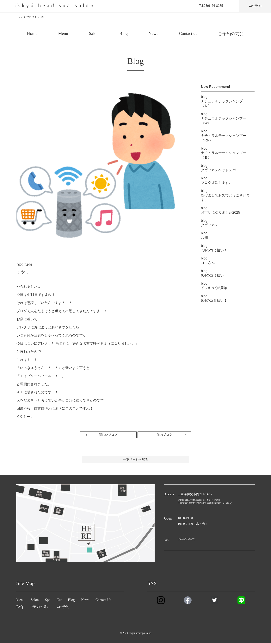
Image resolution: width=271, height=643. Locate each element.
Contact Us (103, 600)
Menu (63, 33)
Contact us (188, 33)
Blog (123, 33)
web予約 (63, 607)
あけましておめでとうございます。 (225, 195)
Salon (94, 33)
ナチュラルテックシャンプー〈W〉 (223, 118)
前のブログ (164, 434)
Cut (59, 600)
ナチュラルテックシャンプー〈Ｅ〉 (223, 152)
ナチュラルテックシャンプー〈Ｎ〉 (223, 101)
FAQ (19, 607)
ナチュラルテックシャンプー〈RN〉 (223, 135)
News (153, 33)
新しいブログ (108, 434)
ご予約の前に (231, 33)
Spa (47, 600)
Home (32, 33)
